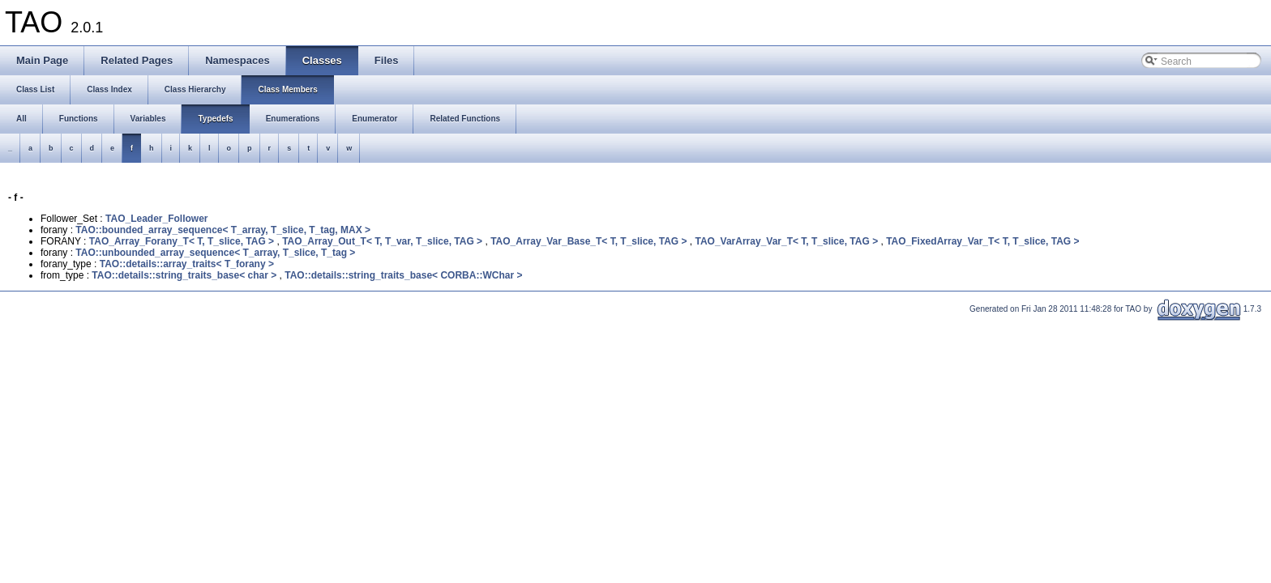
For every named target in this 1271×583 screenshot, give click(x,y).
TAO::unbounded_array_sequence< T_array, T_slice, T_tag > (215, 252)
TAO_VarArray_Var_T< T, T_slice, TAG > (786, 241)
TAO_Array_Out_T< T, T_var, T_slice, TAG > (382, 241)
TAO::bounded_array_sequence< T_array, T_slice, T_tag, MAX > (222, 230)
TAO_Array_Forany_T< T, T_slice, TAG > (181, 241)
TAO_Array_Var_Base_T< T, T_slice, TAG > (588, 241)
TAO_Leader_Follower (156, 218)
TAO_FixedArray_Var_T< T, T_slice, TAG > (982, 241)
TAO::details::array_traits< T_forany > (187, 264)
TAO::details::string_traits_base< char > (184, 275)
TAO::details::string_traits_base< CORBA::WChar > (403, 275)
